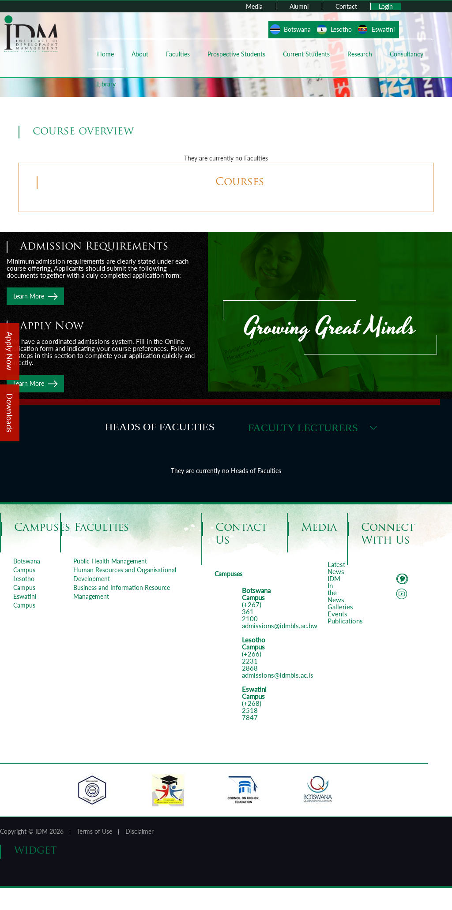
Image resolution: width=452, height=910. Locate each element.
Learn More (28, 296)
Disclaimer (139, 831)
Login (386, 6)
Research (359, 54)
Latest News (336, 567)
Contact (346, 6)
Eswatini (383, 29)
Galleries (340, 607)
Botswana (297, 29)
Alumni (299, 6)
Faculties (178, 54)
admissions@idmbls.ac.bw (279, 626)
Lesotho (341, 29)
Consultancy (406, 54)
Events (337, 614)
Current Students (306, 54)
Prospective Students (236, 54)
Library (106, 84)
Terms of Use (94, 831)
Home (105, 54)
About (140, 54)
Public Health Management (110, 561)
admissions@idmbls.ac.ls (277, 675)
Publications (345, 621)
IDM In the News (336, 589)
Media (254, 6)
